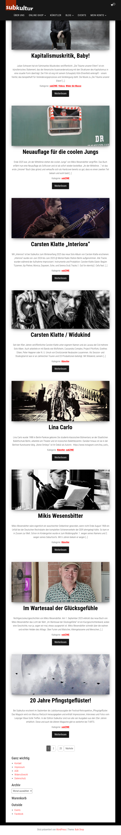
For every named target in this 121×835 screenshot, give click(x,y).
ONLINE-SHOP (37, 15)
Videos (61, 96)
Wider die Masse (73, 96)
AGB (16, 781)
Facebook (18, 824)
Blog (70, 15)
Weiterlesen (60, 103)
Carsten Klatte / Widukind (60, 345)
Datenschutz (20, 788)
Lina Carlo (60, 437)
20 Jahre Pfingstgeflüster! (60, 710)
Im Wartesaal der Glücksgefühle (60, 618)
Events (82, 15)
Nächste (69, 758)
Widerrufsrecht (21, 784)
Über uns (19, 15)
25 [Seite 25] (60, 758)
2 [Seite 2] (53, 758)
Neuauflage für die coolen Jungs (60, 162)
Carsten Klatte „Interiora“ (60, 254)
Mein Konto (98, 15)
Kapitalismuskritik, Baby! (60, 66)
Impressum (19, 777)
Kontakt (17, 773)
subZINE (53, 96)
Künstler (55, 15)
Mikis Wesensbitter (60, 526)
